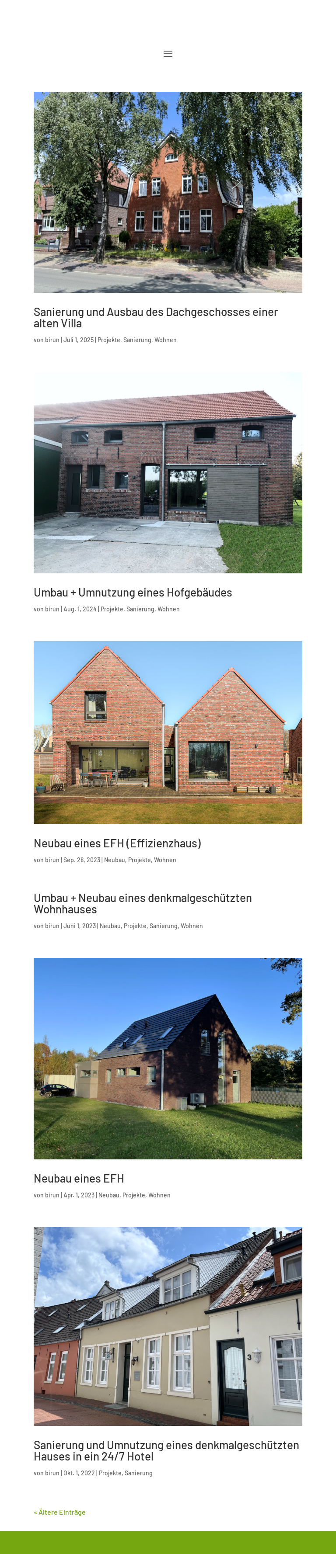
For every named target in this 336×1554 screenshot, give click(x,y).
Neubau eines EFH (79, 1178)
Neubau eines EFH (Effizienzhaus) (117, 843)
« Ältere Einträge (60, 1512)
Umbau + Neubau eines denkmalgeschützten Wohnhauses (143, 903)
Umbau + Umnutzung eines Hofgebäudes (133, 592)
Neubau (114, 860)
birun (52, 339)
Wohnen (165, 339)
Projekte (109, 339)
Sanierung (137, 339)
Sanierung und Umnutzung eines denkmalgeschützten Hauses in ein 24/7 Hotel (166, 1450)
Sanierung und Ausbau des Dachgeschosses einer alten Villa (156, 317)
